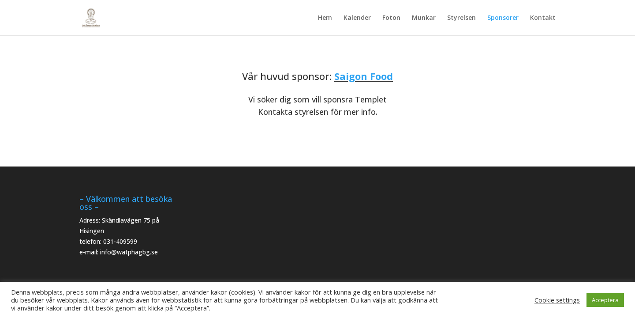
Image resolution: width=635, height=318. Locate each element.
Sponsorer (503, 18)
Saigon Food (363, 76)
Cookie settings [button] (557, 300)
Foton (391, 18)
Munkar (424, 18)
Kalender (357, 18)
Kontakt (543, 18)
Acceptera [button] (605, 300)
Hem (325, 18)
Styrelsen (461, 18)
